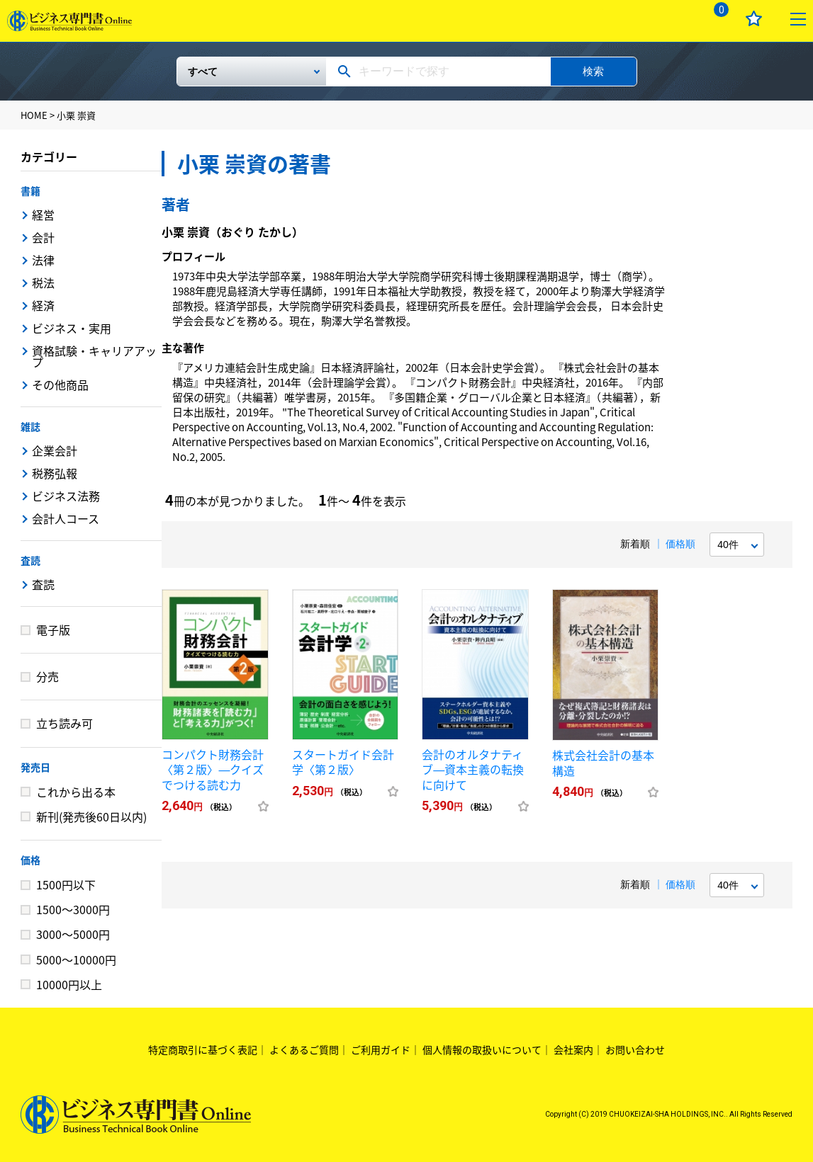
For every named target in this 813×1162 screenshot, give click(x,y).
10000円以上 (69, 984)
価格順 (680, 543)
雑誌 (30, 426)
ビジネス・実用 (71, 328)
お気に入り (754, 19)
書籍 (30, 190)
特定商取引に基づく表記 (202, 1049)
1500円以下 (66, 884)
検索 (593, 71)
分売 (47, 676)
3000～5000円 (73, 933)
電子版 (53, 629)
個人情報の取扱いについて (482, 1049)
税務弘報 (54, 473)
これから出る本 (76, 791)
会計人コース (65, 518)
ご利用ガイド (380, 1049)
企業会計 (54, 450)
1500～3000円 (73, 909)
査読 (30, 560)
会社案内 (573, 1049)
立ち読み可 (64, 722)
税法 (43, 282)
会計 (43, 237)
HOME (34, 115)
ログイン (672, 19)
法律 (43, 260)
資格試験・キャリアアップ (94, 356)
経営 (43, 214)
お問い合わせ (635, 1049)
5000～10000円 (76, 959)
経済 (43, 305)
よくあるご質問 (304, 1049)
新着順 (635, 543)
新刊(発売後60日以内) (91, 816)
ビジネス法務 (66, 495)
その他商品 (60, 384)
